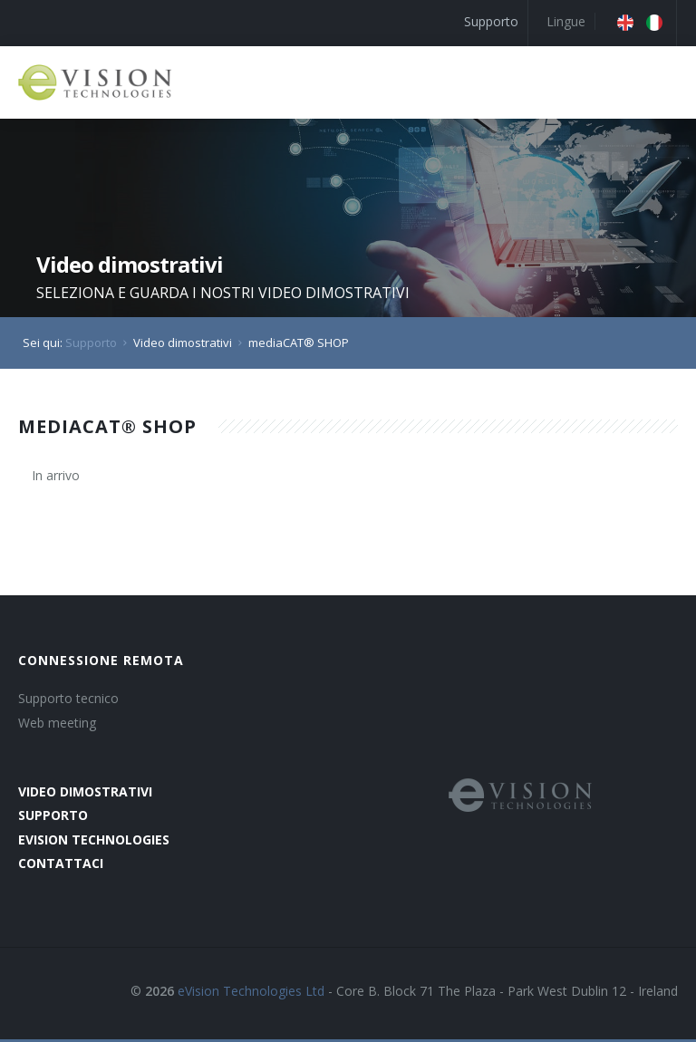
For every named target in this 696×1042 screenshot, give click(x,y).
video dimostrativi (85, 791)
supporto (53, 815)
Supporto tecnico (68, 698)
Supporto (491, 21)
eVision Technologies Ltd (251, 990)
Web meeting (57, 722)
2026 (159, 990)
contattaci (60, 863)
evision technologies (93, 839)
